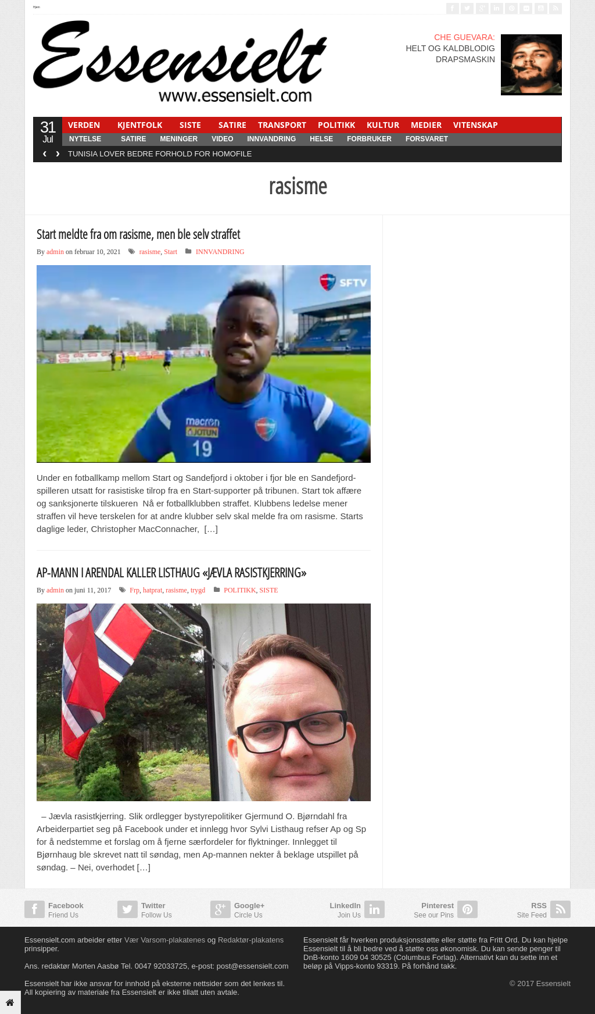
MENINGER (179, 139)
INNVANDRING (271, 139)
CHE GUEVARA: (464, 37)
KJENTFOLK (139, 124)
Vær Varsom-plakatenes (164, 940)
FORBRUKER (369, 139)
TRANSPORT (282, 124)
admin (55, 252)
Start (170, 252)
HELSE (321, 139)
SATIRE (232, 124)
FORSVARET (427, 139)
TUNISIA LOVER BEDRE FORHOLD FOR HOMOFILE (160, 153)
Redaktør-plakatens (251, 940)
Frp (134, 590)
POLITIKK (336, 124)
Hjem (36, 7)
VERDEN (84, 124)
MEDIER (426, 124)
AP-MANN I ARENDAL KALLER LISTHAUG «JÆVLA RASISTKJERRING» (171, 572)
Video (222, 139)
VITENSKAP (475, 124)
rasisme (150, 252)
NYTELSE (85, 139)
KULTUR (383, 124)
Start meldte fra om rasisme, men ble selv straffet (138, 233)
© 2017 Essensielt (540, 983)
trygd (198, 590)
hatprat (152, 590)
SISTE (190, 124)
